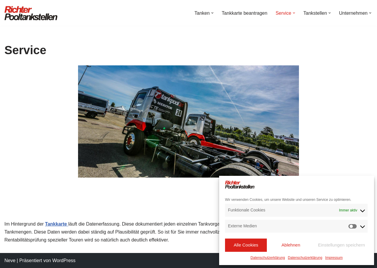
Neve (9, 260)
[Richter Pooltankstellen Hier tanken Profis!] (30, 13)
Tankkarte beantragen (244, 13)
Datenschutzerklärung (268, 258)
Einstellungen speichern (341, 244)
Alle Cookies (246, 244)
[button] (212, 13)
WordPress (63, 260)
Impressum (334, 258)
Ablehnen (291, 244)
